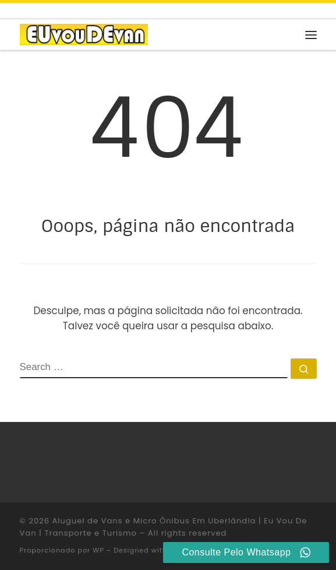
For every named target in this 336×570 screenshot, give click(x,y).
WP (98, 550)
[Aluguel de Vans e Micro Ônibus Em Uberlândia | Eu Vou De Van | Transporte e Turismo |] (84, 34)
